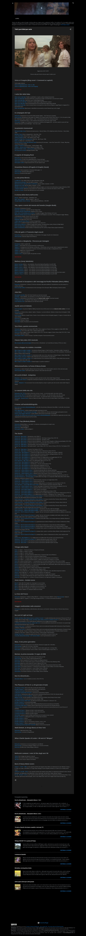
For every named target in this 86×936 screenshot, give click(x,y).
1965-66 (16, 757)
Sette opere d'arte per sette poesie (24, 881)
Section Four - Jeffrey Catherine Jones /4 (24, 479)
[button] (70, 29)
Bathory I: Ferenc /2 (19, 267)
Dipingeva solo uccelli (19, 185)
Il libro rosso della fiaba (20, 103)
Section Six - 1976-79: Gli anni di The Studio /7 (25, 528)
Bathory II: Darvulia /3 (19, 272)
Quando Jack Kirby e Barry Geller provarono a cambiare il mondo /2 (44, 619)
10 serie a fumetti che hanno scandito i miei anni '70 (29, 827)
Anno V (16, 584)
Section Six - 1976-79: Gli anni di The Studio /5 (25, 524)
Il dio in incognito (18, 308)
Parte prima (17, 115)
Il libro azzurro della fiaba (20, 97)
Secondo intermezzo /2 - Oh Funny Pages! (24, 476)
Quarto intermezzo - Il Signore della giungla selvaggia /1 (27, 508)
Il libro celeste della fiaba (20, 105)
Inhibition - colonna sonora (21, 147)
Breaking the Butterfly (19, 703)
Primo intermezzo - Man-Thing (21, 460)
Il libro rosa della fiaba (19, 98)
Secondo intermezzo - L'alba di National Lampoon (26, 475)
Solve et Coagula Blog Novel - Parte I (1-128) (24, 84)
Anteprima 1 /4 (18, 378)
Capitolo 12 (17, 250)
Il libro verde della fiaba (20, 100)
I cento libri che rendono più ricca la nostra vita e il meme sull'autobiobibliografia (32, 415)
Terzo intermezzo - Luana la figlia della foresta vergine (27, 484)
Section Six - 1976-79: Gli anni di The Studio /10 (25, 539)
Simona (16, 197)
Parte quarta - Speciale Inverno (21, 398)
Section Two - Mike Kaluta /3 (21, 449)
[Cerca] (73, 3)
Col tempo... (17, 296)
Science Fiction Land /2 (20, 629)
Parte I (16, 550)
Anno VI (16, 587)
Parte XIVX (17, 570)
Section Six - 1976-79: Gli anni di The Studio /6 (25, 526)
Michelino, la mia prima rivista (21, 187)
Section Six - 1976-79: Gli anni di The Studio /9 (25, 534)
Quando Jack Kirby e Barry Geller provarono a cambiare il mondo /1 (29, 618)
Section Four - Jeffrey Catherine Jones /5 (24, 481)
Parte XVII (17, 575)
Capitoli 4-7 (17, 247)
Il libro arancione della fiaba (21, 101)
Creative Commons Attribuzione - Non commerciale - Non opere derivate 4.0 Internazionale (44, 926)
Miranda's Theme (18, 134)
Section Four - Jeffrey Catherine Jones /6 (24, 483)
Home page (18, 18)
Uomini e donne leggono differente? (23, 413)
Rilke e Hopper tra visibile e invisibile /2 (23, 352)
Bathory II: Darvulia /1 (19, 269)
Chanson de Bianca (19, 137)
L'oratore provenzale (19, 699)
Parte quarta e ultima (19, 162)
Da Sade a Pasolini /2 (19, 702)
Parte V (16, 556)
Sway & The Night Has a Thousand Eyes (23, 139)
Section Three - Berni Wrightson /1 (22, 452)
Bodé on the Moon (19, 218)
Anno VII (17, 589)
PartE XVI (17, 574)
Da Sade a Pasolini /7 (19, 723)
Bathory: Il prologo (19, 264)
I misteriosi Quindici (19, 188)
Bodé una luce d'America (20, 224)
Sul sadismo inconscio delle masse (22, 700)
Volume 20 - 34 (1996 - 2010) (21, 771)
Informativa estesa (65, 24)
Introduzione (17, 244)
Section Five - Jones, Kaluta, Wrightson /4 (24, 494)
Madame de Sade (18, 697)
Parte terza (17, 120)
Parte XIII (17, 569)
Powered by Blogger (43, 922)
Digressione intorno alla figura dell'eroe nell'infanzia (26, 183)
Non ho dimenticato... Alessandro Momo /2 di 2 (28, 813)
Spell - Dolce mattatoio (20, 199)
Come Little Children (19, 136)
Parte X (16, 564)
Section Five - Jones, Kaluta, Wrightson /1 (24, 489)
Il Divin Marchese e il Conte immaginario (23, 695)
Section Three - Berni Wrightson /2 (22, 454)
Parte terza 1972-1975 (20, 396)
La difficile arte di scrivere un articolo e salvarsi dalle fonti (27, 623)
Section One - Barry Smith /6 (21, 541)
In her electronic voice (19, 301)
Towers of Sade (18, 707)
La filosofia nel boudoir (20, 691)
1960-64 (16, 756)
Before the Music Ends (20, 226)
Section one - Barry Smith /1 (21, 436)
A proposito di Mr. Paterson (21, 379)
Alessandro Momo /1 (19, 678)
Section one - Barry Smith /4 (21, 441)
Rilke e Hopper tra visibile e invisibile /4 (23, 358)
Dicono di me (27, 18)
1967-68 (16, 759)
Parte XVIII (17, 577)
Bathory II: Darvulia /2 (19, 270)
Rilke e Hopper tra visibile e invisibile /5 (23, 361)
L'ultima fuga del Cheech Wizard (22, 221)
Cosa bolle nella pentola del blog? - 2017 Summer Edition (27, 635)
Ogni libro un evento (19, 190)
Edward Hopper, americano (21, 356)
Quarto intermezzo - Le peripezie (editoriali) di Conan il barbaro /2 (29, 499)
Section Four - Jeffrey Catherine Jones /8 (24, 487)
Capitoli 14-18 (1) (18, 253)
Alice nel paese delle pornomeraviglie (23, 343)
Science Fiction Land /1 (20, 626)
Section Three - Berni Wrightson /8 (22, 465)
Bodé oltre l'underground (20, 209)
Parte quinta (17, 321)
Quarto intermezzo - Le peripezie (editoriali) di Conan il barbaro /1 (29, 496)
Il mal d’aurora (18, 694)
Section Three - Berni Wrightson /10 (23, 468)
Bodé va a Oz (18, 222)
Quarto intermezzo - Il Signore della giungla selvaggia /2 (27, 510)
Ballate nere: (17, 298)
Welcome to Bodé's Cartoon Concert (23, 214)
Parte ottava (17, 668)
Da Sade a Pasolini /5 (19, 720)
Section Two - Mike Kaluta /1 (21, 444)
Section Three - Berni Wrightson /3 (22, 455)
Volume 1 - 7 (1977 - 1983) (21, 766)
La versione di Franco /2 (20, 712)
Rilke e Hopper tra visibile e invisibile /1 (23, 350)
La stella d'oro (18, 180)
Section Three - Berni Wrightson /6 (22, 462)
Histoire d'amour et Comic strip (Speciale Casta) (25, 142)
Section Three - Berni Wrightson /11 (23, 537)
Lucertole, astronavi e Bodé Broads (22, 211)
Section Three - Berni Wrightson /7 (22, 463)
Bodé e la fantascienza (20, 227)
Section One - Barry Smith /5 (21, 442)
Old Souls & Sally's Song (20, 131)
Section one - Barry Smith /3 (21, 439)
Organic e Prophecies (19, 145)
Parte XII (16, 567)
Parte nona (17, 669)
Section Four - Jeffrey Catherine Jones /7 (24, 486)
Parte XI (16, 566)
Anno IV (16, 583)
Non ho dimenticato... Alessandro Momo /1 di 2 (28, 800)
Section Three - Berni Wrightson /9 (22, 467)
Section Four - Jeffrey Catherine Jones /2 (24, 471)
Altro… (35, 18)
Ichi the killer (17, 715)
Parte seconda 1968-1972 (20, 395)
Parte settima (18, 666)
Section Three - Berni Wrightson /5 (22, 459)
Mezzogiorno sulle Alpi (20, 295)
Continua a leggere (65, 809)
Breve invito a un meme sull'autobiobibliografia (25, 407)
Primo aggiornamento (19, 410)
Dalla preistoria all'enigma (20, 182)
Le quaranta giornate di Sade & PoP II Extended (25, 724)
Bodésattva (17, 219)
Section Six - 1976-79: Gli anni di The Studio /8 (25, 531)
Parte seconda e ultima (20, 287)
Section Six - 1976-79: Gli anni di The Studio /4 (25, 521)
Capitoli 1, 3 (17, 245)
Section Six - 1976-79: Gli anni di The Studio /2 (25, 515)
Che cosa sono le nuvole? (20, 150)
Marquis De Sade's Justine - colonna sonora (24, 148)
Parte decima (18, 671)
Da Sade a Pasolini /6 (19, 721)
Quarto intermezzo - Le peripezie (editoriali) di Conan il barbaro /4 (29, 505)
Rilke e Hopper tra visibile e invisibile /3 (23, 355)
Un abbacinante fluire (19, 300)
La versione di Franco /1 (20, 710)
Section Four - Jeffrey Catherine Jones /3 (24, 473)
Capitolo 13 (17, 252)
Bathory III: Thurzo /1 (19, 273)
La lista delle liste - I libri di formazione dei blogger (26, 412)
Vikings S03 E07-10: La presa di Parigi (25, 841)
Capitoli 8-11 (17, 248)
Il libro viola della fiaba (19, 108)
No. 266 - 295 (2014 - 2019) (21, 774)
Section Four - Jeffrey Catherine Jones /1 (24, 470)
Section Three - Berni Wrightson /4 (22, 457)
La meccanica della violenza (21, 705)
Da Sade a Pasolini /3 (19, 716)
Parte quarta (17, 122)
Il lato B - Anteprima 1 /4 (20, 382)
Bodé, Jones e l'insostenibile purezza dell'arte (25, 213)
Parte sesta (17, 665)
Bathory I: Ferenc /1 (19, 265)
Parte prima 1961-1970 (20, 393)
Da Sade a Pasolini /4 (19, 718)
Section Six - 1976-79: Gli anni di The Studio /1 (25, 512)
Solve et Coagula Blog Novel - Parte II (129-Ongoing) (26, 86)
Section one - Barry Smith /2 (21, 438)
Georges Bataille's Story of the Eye (22, 201)
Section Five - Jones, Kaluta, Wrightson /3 (24, 492)
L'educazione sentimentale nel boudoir (23, 692)
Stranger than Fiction (19, 634)
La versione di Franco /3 (20, 713)
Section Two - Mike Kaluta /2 (21, 446)
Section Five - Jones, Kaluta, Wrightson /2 (24, 491)
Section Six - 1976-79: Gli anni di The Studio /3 (25, 518)
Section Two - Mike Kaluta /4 (21, 451)
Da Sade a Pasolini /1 (19, 689)
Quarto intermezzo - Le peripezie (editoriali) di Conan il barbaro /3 (29, 502)
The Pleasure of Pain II (20, 687)
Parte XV (17, 572)
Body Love (17, 140)
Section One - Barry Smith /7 (21, 542)
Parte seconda (18, 117)
